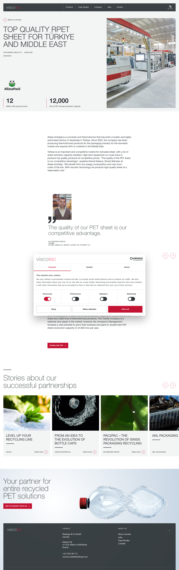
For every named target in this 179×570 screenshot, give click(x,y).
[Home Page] (13, 7)
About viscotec (124, 534)
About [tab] (127, 267)
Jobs (120, 537)
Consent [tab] (52, 267)
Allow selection (89, 309)
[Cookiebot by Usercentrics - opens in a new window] (132, 259)
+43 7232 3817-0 (70, 553)
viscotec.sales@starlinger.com (75, 557)
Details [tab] (89, 267)
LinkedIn (122, 543)
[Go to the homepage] (15, 529)
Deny (53, 309)
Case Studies (124, 540)
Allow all (125, 309)
